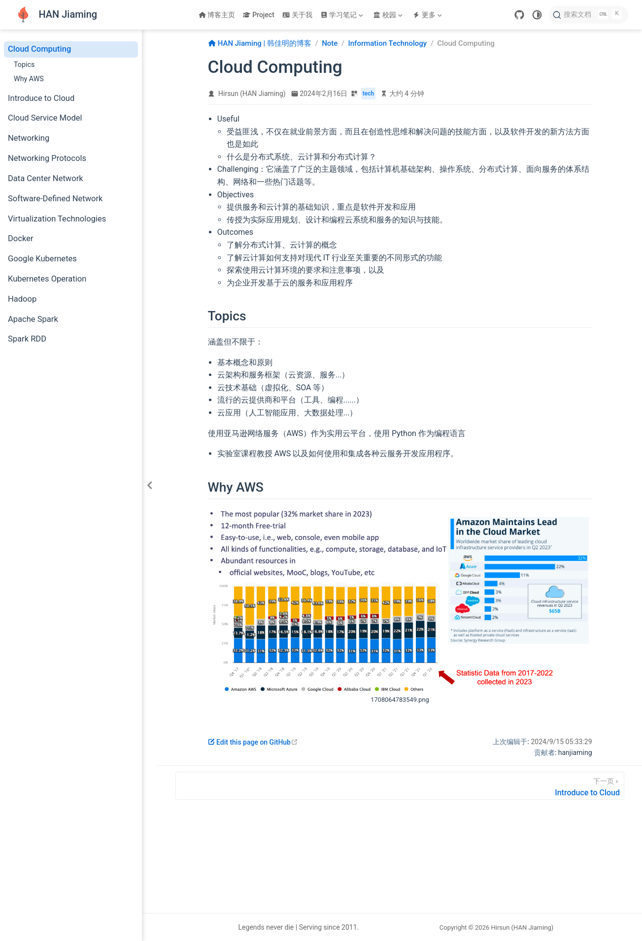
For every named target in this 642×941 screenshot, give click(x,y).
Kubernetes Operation (47, 278)
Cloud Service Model (45, 118)
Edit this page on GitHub (253, 742)
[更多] (428, 15)
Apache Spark (33, 319)
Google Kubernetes (42, 258)
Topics (24, 64)
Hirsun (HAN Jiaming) (252, 93)
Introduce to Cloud (41, 98)
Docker (21, 238)
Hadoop (22, 299)
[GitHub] (519, 15)
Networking (28, 138)
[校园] (388, 15)
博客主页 (217, 15)
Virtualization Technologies (57, 218)
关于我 (297, 15)
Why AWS (29, 79)
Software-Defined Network (55, 198)
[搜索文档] (588, 15)
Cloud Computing (39, 49)
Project (258, 15)
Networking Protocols (47, 158)
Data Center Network (45, 178)
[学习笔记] (343, 15)
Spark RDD (27, 339)
